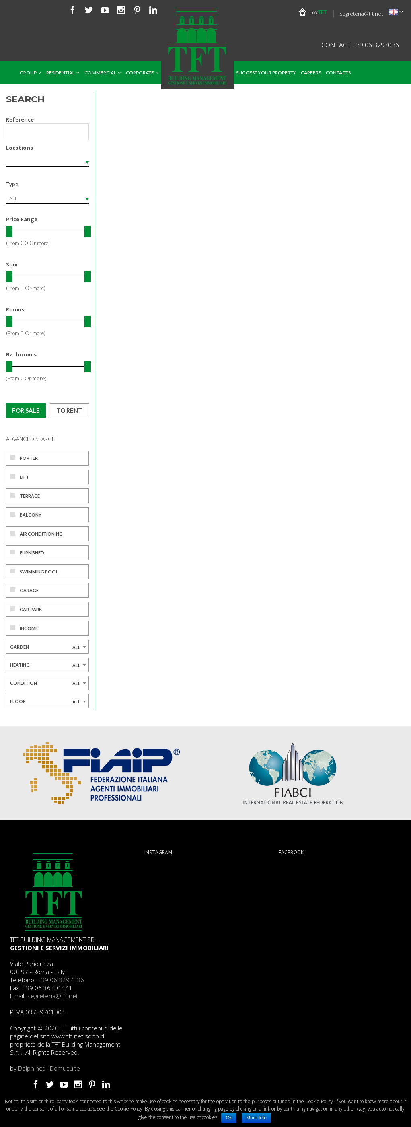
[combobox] (47, 198)
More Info (256, 1118)
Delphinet (31, 1068)
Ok (229, 1118)
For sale (26, 410)
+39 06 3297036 (60, 980)
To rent (69, 410)
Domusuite (65, 1068)
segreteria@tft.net (361, 13)
